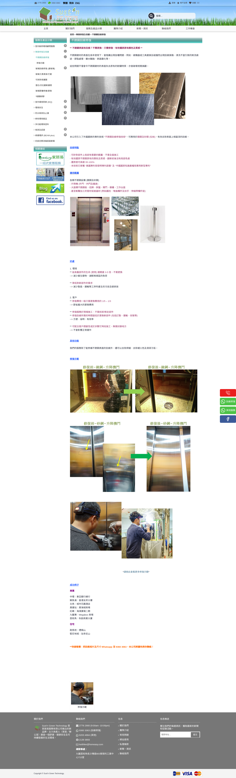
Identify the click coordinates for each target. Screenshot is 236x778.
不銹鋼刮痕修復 (99, 34)
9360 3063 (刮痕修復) (88, 730)
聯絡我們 (123, 753)
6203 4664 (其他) (86, 735)
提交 (195, 734)
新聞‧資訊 (124, 749)
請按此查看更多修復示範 (136, 572)
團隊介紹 (123, 730)
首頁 (72, 34)
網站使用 (123, 739)
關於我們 (123, 725)
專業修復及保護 (83, 34)
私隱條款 (123, 744)
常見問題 (123, 735)
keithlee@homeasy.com (89, 744)
